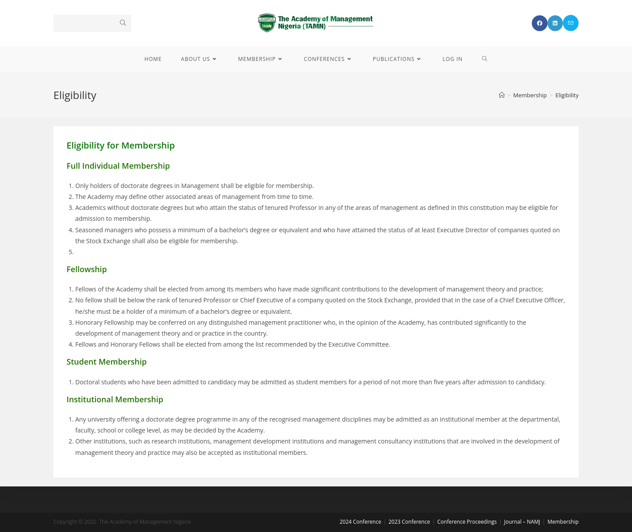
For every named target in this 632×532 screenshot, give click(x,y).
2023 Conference (409, 521)
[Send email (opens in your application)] (571, 23)
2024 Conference (360, 521)
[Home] (502, 95)
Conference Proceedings (467, 521)
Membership (563, 521)
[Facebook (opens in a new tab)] (540, 23)
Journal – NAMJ (522, 521)
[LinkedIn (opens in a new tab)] (555, 23)
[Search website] (484, 59)
